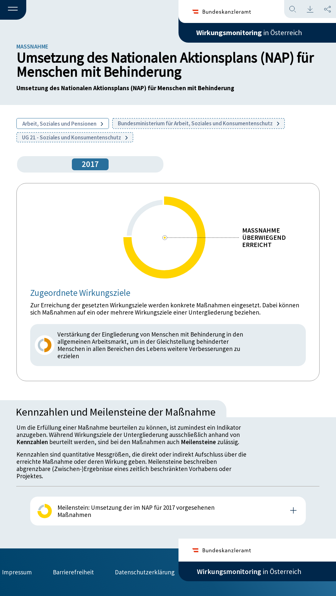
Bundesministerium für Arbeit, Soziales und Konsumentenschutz (198, 123)
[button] (13, 10)
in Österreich (249, 32)
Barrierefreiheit (73, 572)
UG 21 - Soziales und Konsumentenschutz (75, 137)
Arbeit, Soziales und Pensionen (62, 123)
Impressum (17, 572)
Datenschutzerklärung (145, 572)
